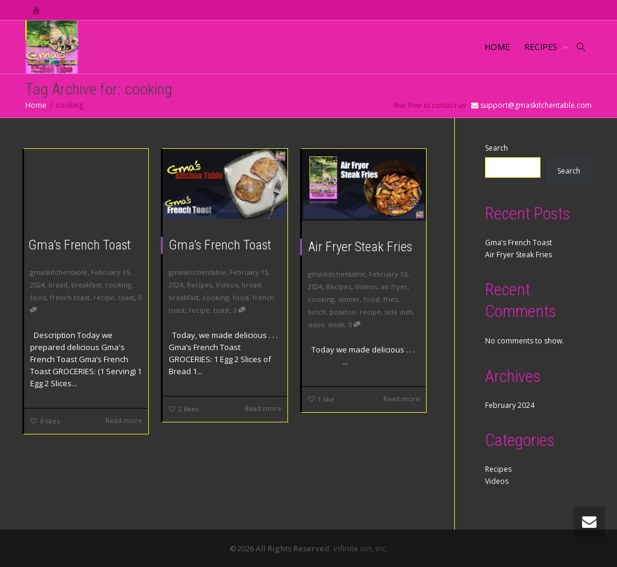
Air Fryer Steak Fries (360, 246)
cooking (118, 284)
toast (126, 297)
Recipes (199, 284)
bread (57, 284)
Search (496, 148)
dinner (349, 299)
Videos (227, 284)
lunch (317, 311)
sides (316, 324)
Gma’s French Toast (79, 244)
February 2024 (509, 405)
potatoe (343, 311)
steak (336, 324)
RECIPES (542, 46)
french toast (70, 297)
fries (390, 299)
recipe (103, 297)
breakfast (86, 284)
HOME (497, 46)
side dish (398, 311)
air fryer (394, 286)
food (38, 297)
